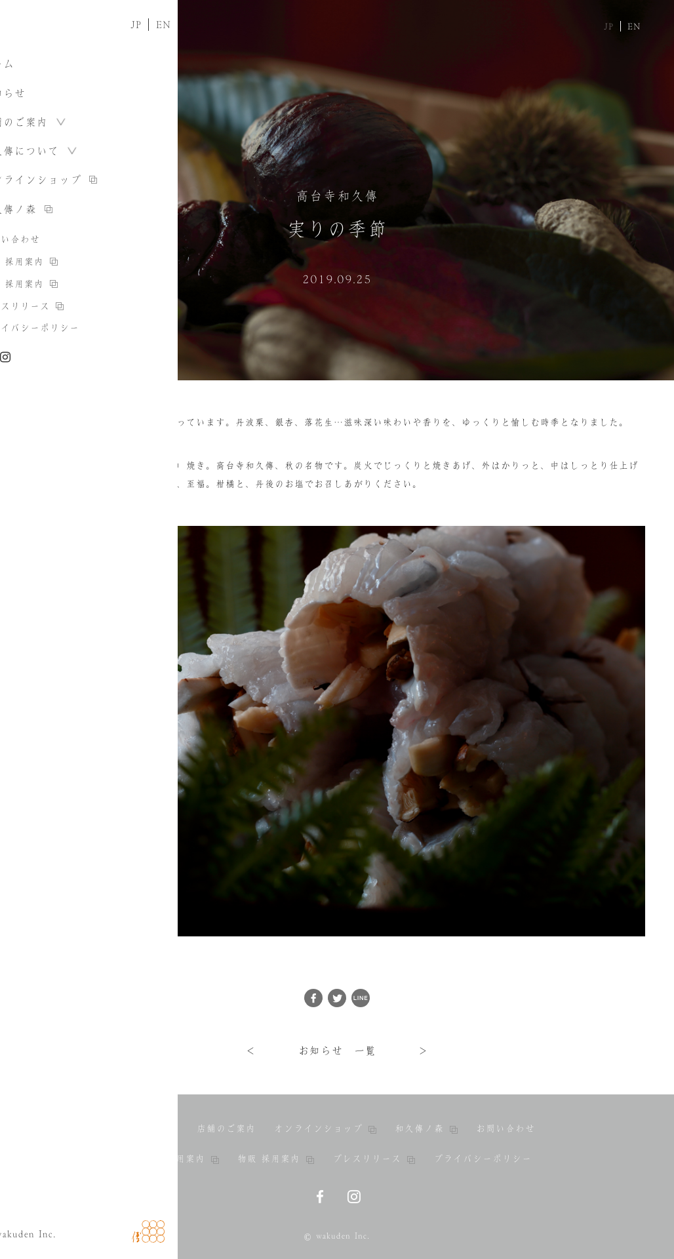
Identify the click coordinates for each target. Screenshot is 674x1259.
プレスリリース (373, 1158)
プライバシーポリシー (482, 1158)
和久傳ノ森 (426, 1128)
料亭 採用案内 (180, 1158)
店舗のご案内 (226, 1128)
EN (634, 26)
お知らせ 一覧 (337, 1050)
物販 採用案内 (275, 1158)
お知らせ (158, 1128)
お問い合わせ (505, 1128)
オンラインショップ (325, 1128)
